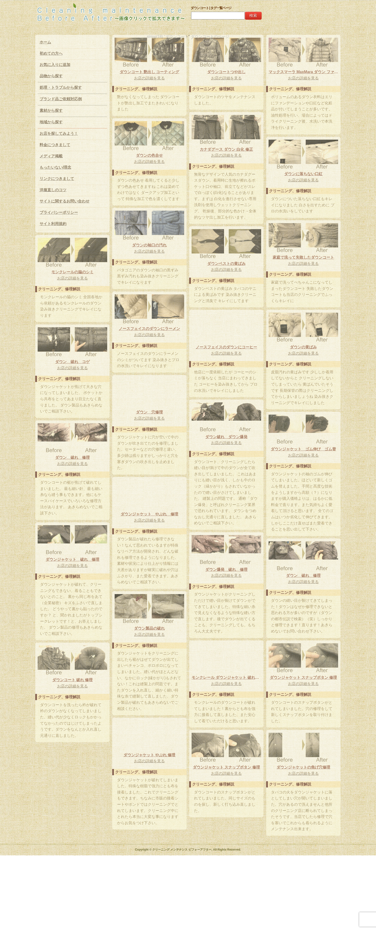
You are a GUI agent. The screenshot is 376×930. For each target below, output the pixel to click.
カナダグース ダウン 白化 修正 (226, 149)
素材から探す (51, 110)
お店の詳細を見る (149, 78)
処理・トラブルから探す (61, 87)
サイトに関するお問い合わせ (64, 201)
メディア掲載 (51, 156)
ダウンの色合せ (149, 155)
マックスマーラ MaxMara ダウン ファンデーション (303, 72)
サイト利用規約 (53, 224)
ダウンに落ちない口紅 (303, 174)
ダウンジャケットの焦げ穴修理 (303, 767)
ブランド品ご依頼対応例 (61, 99)
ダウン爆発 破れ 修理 (226, 569)
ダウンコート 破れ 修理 (72, 680)
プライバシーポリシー (59, 212)
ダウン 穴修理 (149, 412)
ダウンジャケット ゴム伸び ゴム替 (303, 449)
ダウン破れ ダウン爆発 (226, 437)
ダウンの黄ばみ (303, 347)
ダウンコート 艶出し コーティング (149, 72)
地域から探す (51, 122)
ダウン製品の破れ (149, 628)
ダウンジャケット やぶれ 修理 (149, 514)
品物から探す (51, 76)
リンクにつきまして (57, 179)
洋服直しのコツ (53, 190)
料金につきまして (55, 145)
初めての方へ (51, 53)
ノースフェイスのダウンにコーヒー (226, 347)
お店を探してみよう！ (59, 133)
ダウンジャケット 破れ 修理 (72, 559)
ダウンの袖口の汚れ (149, 245)
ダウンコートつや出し (226, 72)
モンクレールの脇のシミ (72, 272)
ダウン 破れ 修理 (72, 457)
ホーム (45, 42)
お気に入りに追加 (55, 65)
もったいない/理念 (55, 167)
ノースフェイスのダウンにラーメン (149, 329)
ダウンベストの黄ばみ (226, 264)
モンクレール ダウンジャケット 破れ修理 (226, 677)
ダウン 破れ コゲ (72, 362)
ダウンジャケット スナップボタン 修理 (303, 677)
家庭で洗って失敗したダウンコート (303, 257)
